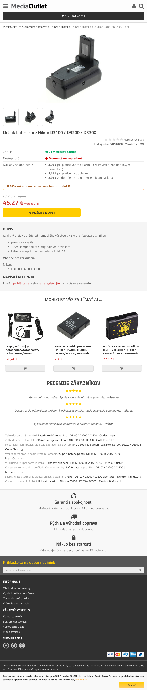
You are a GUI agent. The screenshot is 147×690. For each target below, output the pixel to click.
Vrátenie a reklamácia (16, 603)
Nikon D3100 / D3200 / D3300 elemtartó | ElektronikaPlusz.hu (104, 476)
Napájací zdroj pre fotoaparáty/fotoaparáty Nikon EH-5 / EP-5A (22, 350)
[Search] (141, 7)
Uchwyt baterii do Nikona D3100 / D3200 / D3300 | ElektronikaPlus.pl (79, 481)
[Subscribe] (140, 570)
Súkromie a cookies (15, 621)
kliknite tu (81, 679)
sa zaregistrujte (49, 283)
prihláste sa (21, 283)
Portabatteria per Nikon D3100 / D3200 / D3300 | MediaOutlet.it (84, 463)
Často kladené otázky (16, 598)
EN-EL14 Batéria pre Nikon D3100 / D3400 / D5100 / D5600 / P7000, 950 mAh (73, 350)
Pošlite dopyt (42, 213)
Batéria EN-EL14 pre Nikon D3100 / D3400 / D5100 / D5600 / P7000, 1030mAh (121, 350)
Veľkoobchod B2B (13, 626)
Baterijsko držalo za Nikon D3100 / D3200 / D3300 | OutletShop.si (77, 435)
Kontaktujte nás (12, 616)
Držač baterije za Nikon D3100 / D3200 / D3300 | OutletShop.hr (76, 440)
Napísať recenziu (134, 139)
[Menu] (5, 7)
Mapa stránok (11, 632)
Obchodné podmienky (16, 588)
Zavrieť (132, 685)
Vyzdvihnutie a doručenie (18, 593)
